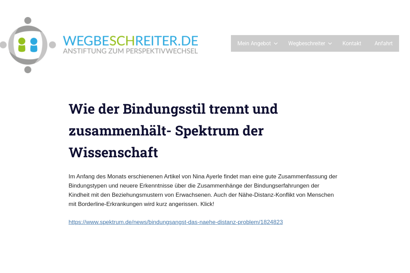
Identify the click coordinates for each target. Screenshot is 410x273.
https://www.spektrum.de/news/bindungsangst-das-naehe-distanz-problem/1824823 (176, 222)
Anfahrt (384, 43)
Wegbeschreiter (310, 43)
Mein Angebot (257, 43)
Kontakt (351, 43)
